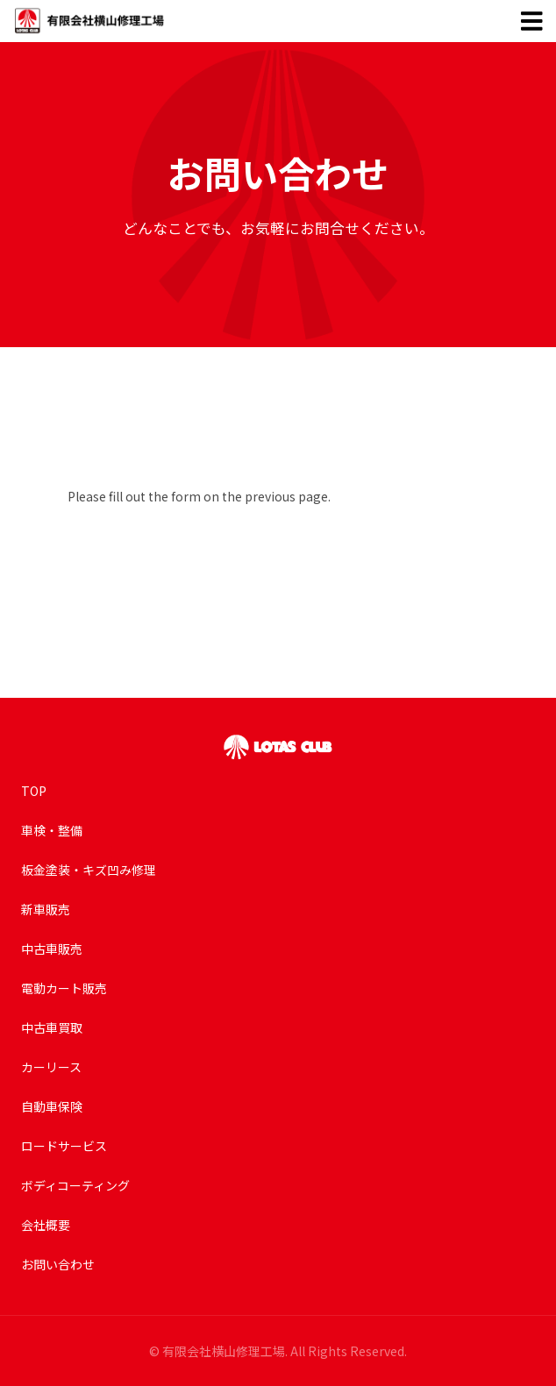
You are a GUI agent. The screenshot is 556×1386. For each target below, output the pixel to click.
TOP (33, 791)
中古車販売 (51, 948)
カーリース (51, 1067)
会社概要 (45, 1224)
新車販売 (45, 909)
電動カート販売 (64, 988)
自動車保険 (51, 1106)
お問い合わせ (58, 1264)
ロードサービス (64, 1146)
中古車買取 (51, 1027)
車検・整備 (51, 830)
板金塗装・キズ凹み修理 (88, 869)
